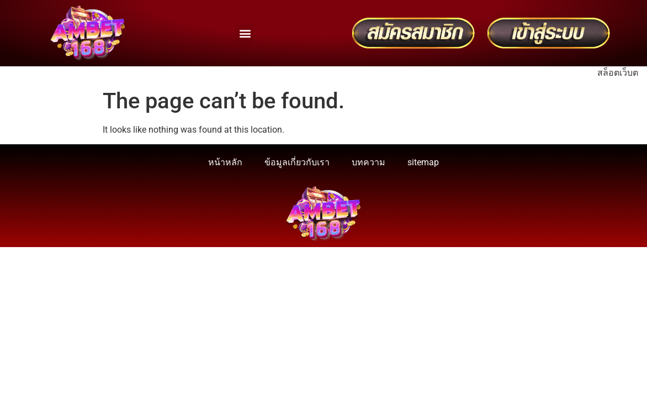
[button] (245, 33)
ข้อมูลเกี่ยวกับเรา (297, 162)
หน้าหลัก (225, 162)
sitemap (423, 162)
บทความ (368, 162)
